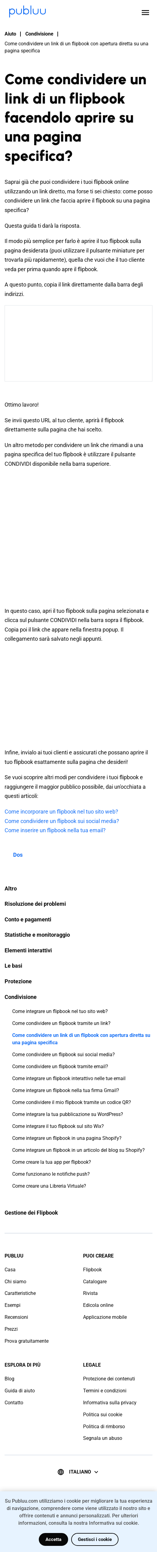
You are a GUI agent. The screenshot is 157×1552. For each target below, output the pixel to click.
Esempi (12, 1305)
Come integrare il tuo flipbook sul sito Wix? (58, 1126)
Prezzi (11, 1329)
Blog (9, 1379)
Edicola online (98, 1305)
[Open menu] (145, 12)
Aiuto (10, 34)
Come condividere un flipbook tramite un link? (61, 1023)
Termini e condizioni (104, 1391)
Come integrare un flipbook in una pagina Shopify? (67, 1138)
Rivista (90, 1293)
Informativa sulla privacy (110, 1403)
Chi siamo (15, 1281)
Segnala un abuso (102, 1438)
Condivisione (39, 34)
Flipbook (92, 1270)
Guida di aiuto (20, 1391)
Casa (10, 1270)
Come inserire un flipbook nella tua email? (55, 830)
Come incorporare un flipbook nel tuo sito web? (61, 811)
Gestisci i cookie (95, 1539)
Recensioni (16, 1317)
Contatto (14, 1403)
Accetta (53, 1539)
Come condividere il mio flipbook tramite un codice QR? (71, 1102)
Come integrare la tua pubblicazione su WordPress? (67, 1114)
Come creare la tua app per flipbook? (51, 1162)
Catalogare (95, 1281)
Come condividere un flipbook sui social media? (63, 1054)
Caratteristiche (20, 1293)
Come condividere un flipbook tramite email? (60, 1066)
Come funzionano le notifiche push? (51, 1174)
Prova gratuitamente (27, 1341)
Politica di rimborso (104, 1426)
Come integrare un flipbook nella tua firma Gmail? (65, 1090)
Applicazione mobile (105, 1317)
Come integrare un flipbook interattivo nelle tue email (69, 1078)
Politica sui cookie (102, 1414)
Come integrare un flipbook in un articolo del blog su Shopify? (78, 1150)
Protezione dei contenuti (109, 1379)
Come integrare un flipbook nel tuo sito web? (60, 1011)
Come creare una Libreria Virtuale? (49, 1186)
